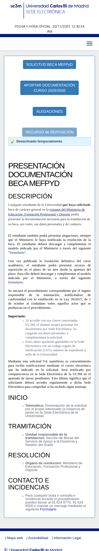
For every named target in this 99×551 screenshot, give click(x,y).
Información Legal (67, 533)
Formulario (48, 504)
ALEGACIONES (49, 106)
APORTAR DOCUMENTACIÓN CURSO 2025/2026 (49, 83)
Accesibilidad (38, 533)
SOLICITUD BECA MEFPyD (49, 60)
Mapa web (15, 533)
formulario (17, 247)
